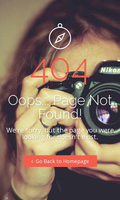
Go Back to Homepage (60, 161)
